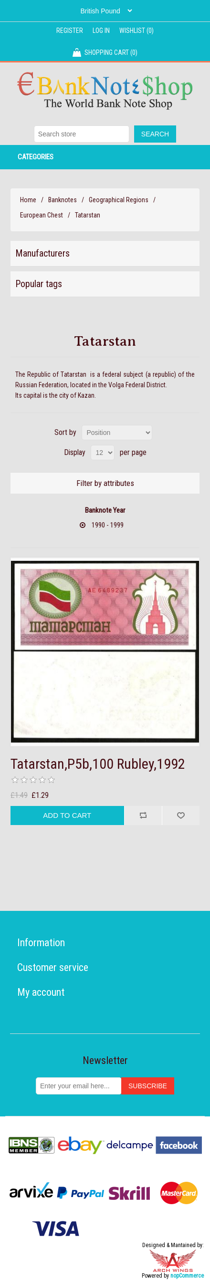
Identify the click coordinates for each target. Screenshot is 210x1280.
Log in (101, 30)
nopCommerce (187, 1275)
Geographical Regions (118, 200)
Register (69, 30)
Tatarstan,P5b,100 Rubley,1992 (97, 764)
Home (28, 200)
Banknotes (62, 200)
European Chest (41, 215)
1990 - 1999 (108, 525)
